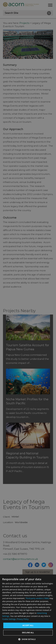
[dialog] (28, 609)
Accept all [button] (28, 625)
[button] (28, 639)
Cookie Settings (9, 619)
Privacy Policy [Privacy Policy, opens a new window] (23, 619)
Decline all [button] (28, 632)
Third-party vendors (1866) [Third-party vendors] (37, 598)
